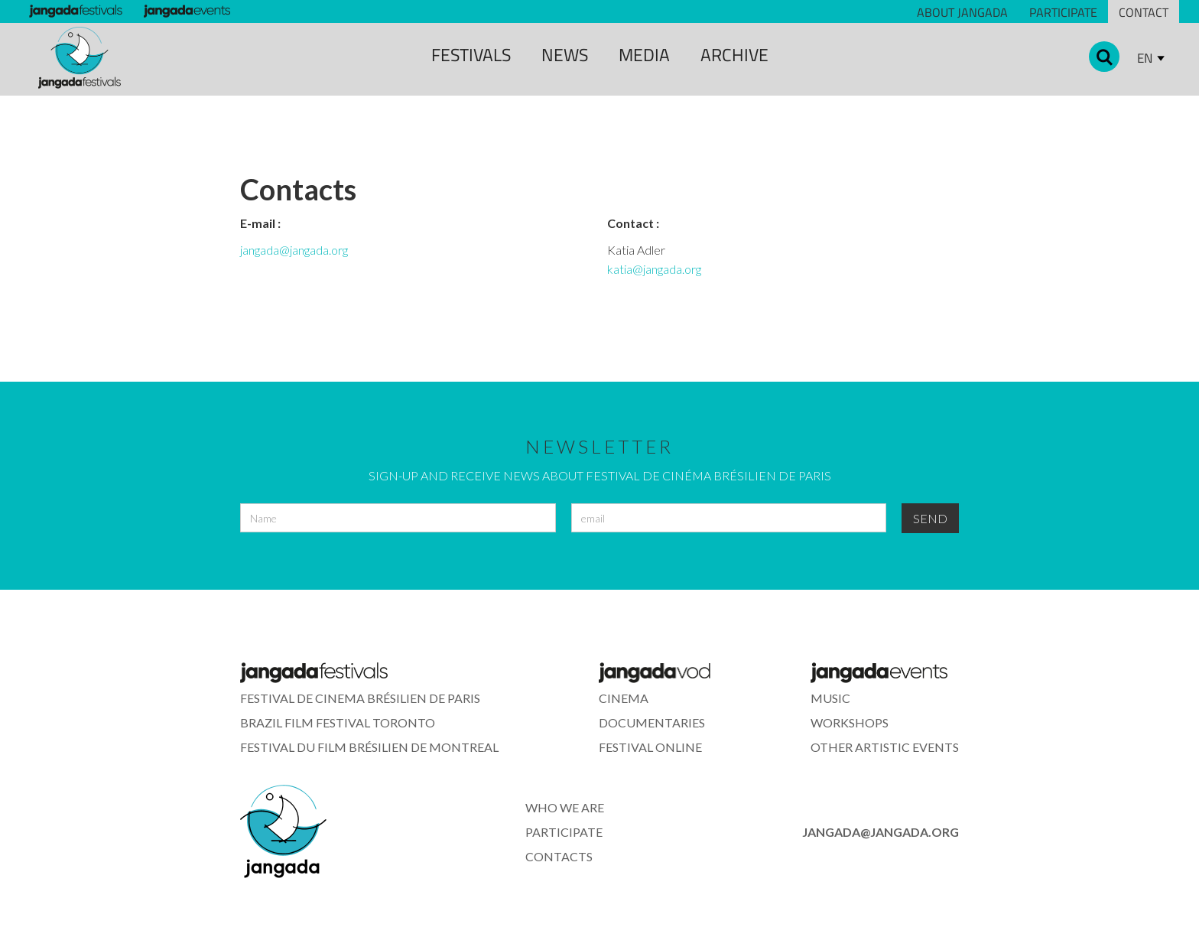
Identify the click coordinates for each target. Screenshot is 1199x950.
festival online (650, 747)
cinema (623, 698)
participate (564, 832)
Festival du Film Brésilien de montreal (369, 747)
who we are (564, 807)
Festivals (471, 54)
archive (734, 54)
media (644, 54)
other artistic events (885, 747)
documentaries (652, 722)
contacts (559, 856)
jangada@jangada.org (294, 249)
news (564, 54)
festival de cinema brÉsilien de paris (360, 698)
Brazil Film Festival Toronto (337, 722)
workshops (850, 722)
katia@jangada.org (654, 269)
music (830, 698)
